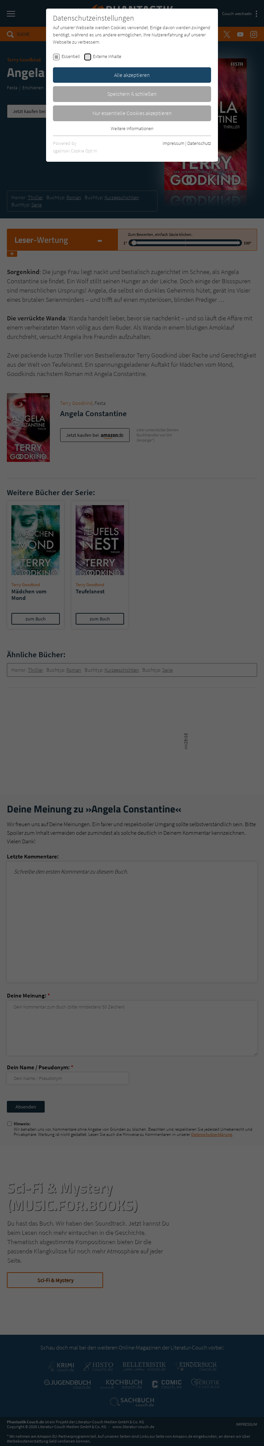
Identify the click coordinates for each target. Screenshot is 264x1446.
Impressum (173, 143)
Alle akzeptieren (132, 74)
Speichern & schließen (132, 93)
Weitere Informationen (132, 128)
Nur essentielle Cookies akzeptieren (132, 113)
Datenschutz (199, 143)
